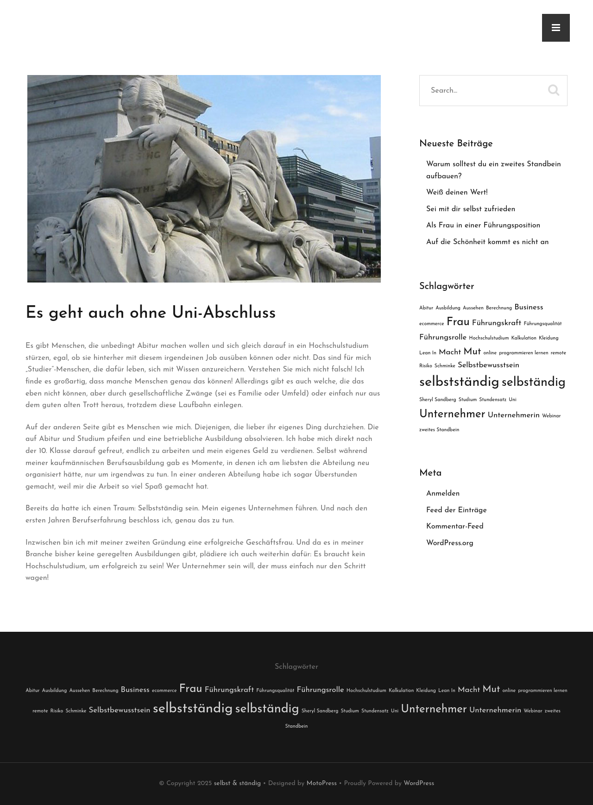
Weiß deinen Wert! (457, 192)
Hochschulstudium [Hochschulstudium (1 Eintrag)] (489, 338)
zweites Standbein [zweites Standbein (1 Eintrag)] (439, 430)
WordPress (419, 783)
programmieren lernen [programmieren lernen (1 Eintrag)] (524, 353)
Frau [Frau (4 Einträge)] (458, 322)
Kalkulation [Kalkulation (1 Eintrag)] (523, 338)
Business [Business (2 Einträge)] (528, 307)
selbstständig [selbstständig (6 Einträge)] (459, 382)
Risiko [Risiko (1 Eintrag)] (425, 366)
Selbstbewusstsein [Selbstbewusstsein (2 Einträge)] (488, 365)
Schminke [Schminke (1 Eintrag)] (445, 366)
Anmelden (443, 493)
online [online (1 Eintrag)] (490, 353)
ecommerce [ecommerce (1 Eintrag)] (431, 324)
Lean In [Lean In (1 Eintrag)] (427, 353)
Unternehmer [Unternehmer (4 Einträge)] (452, 414)
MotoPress (322, 783)
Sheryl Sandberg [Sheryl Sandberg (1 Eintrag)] (437, 399)
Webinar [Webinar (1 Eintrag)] (551, 416)
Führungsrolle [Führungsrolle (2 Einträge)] (443, 337)
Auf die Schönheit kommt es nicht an (487, 242)
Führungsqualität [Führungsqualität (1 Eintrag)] (542, 324)
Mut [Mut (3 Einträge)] (472, 352)
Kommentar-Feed (455, 526)
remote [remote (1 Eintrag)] (558, 353)
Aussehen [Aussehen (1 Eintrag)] (473, 308)
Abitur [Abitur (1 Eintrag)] (426, 308)
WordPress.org (449, 543)
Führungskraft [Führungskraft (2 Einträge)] (497, 323)
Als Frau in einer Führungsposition (483, 225)
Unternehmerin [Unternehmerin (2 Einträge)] (514, 415)
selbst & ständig (237, 783)
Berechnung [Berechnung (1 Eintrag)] (499, 308)
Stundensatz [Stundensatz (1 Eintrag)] (492, 399)
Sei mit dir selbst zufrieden (470, 209)
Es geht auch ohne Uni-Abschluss (150, 313)
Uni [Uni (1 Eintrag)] (512, 399)
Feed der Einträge (456, 510)
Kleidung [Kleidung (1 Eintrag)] (549, 338)
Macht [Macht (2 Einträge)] (450, 352)
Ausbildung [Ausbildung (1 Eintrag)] (448, 308)
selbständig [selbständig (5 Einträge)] (534, 383)
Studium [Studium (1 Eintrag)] (468, 399)
